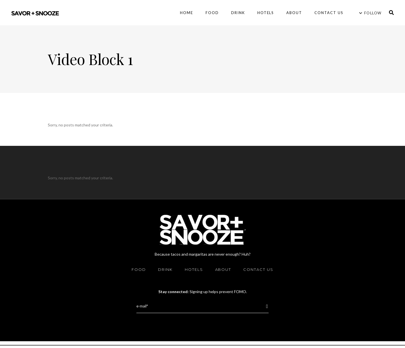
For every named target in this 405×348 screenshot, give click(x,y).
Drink (165, 269)
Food (139, 269)
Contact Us (258, 269)
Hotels (194, 269)
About (223, 269)
